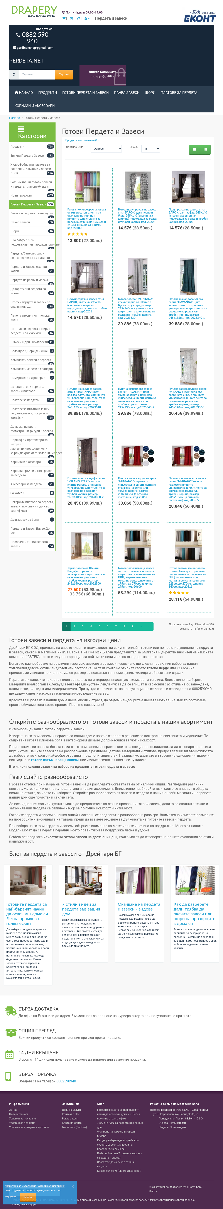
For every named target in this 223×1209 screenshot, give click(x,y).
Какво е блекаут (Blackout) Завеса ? (119, 1170)
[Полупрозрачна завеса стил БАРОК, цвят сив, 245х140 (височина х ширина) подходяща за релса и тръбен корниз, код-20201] (87, 276)
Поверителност (18, 1114)
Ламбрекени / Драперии (27, 378)
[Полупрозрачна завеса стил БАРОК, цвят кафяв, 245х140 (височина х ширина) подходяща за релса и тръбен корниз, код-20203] (189, 186)
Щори (150, 93)
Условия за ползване (22, 1118)
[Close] (72, 1186)
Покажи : (131, 149)
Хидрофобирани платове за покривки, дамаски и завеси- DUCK (31, 169)
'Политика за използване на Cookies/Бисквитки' (34, 1186)
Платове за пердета (179, 93)
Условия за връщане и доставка (29, 1127)
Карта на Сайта (72, 1122)
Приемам (28, 1197)
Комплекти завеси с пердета (30, 360)
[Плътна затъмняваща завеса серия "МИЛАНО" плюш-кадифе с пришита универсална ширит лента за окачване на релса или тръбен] (189, 456)
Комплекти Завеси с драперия (32, 369)
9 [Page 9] (132, 626)
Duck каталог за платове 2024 (167, 1187)
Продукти (47, 93)
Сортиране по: (75, 147)
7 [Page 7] (116, 626)
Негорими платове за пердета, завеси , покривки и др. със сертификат (32, 506)
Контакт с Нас (71, 1114)
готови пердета (129, 1200)
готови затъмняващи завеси (55, 760)
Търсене (64, 74)
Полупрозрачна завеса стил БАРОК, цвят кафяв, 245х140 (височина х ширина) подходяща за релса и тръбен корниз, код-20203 (188, 216)
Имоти (153, 1191)
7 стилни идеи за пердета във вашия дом (81, 908)
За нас (13, 1109)
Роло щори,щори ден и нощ (29, 351)
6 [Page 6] (107, 626)
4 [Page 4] (91, 626)
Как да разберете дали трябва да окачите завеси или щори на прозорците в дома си (194, 913)
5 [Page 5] (99, 626)
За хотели (17, 493)
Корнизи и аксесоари (35, 106)
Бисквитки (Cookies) (74, 1127)
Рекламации (70, 1118)
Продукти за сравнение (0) (81, 140)
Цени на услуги (71, 1109)
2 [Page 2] (74, 626)
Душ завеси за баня (24, 519)
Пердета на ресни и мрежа (29, 280)
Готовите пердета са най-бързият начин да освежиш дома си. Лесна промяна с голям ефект (27, 913)
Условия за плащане (22, 1122)
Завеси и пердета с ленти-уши (31, 213)
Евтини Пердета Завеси (27, 155)
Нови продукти (21, 195)
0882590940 (66, 1081)
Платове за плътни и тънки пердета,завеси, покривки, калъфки (29, 413)
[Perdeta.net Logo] (33, 12)
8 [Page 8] (124, 626)
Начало (24, 93)
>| (149, 626)
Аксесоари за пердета (26, 484)
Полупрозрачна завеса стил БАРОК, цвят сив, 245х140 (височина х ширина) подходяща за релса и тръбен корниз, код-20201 (87, 305)
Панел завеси (126, 93)
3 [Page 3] (83, 626)
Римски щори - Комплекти (29, 342)
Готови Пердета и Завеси (85, 93)
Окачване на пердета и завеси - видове (139, 906)
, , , (175, 1114)
